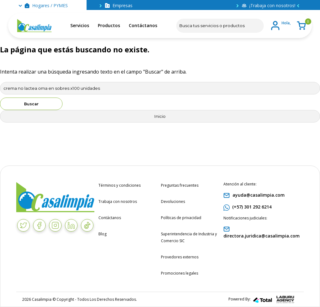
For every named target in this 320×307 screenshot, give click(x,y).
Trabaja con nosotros (117, 201)
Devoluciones (173, 201)
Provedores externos (179, 257)
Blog (102, 234)
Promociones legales (179, 273)
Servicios (79, 25)
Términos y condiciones (119, 185)
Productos (109, 25)
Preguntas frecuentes (179, 185)
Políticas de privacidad (181, 217)
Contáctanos (143, 25)
